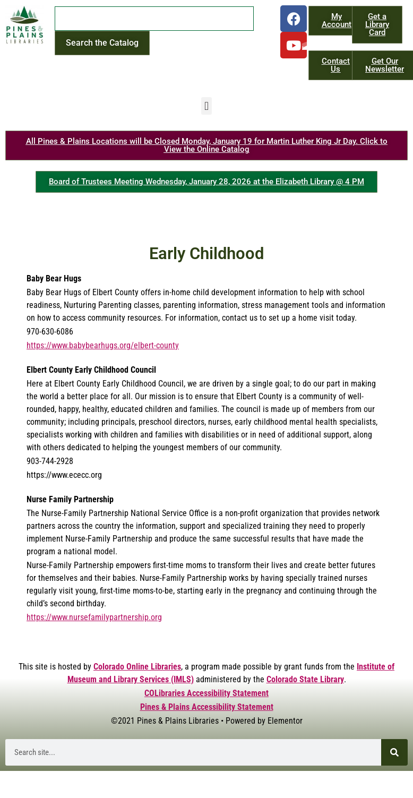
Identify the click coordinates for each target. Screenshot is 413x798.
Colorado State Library (305, 679)
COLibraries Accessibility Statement (206, 693)
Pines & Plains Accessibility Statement (206, 707)
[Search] (394, 752)
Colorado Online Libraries (137, 667)
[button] (206, 106)
